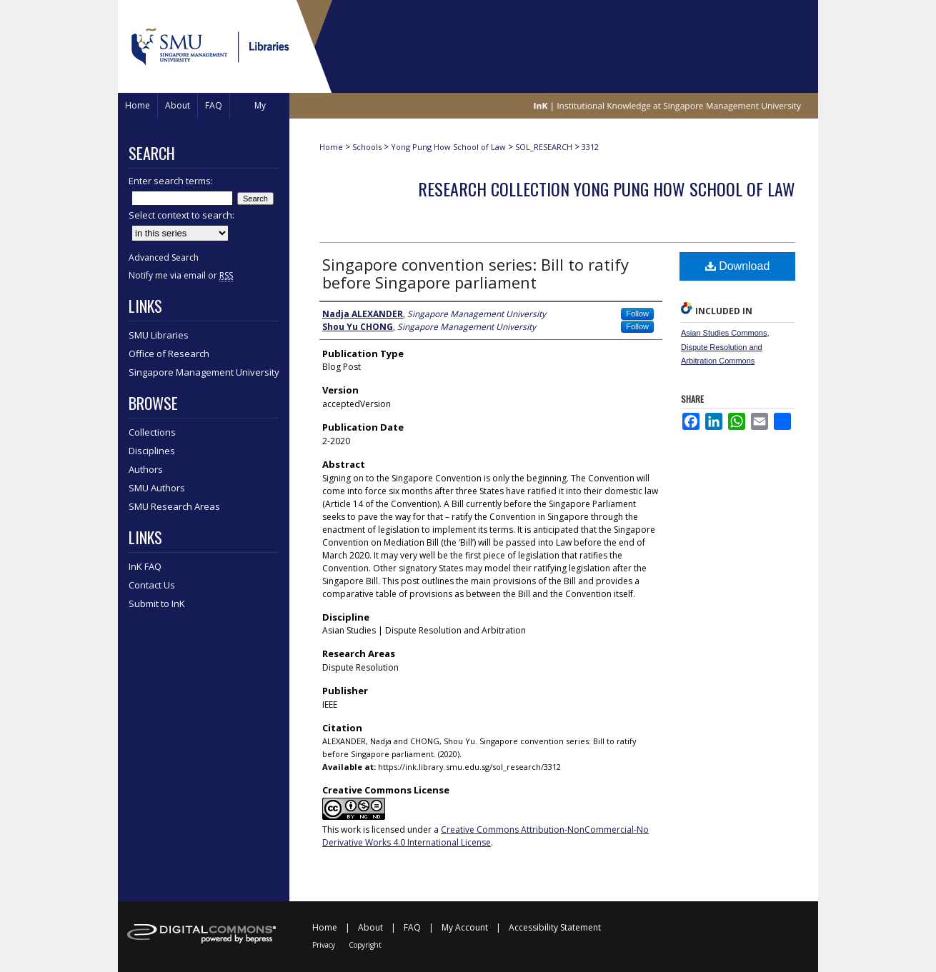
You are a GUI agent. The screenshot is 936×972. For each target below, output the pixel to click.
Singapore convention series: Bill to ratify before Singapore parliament (475, 273)
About (370, 927)
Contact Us (152, 584)
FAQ (412, 927)
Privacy (323, 945)
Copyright (365, 945)
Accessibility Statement (555, 927)
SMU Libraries (159, 335)
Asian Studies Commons (724, 333)
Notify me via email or (181, 275)
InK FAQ (145, 566)
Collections (152, 432)
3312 (590, 146)
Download (737, 266)
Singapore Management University (204, 372)
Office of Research (169, 353)
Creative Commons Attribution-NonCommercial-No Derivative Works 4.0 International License (485, 835)
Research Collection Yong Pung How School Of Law (606, 188)
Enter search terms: (171, 180)
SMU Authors (157, 487)
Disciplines (152, 450)
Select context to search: (181, 215)
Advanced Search (164, 257)
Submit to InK (157, 603)
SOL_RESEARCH (543, 146)
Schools (367, 146)
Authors (146, 469)
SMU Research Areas (174, 506)
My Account (465, 927)
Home (331, 146)
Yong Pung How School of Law (448, 146)
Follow (637, 313)
